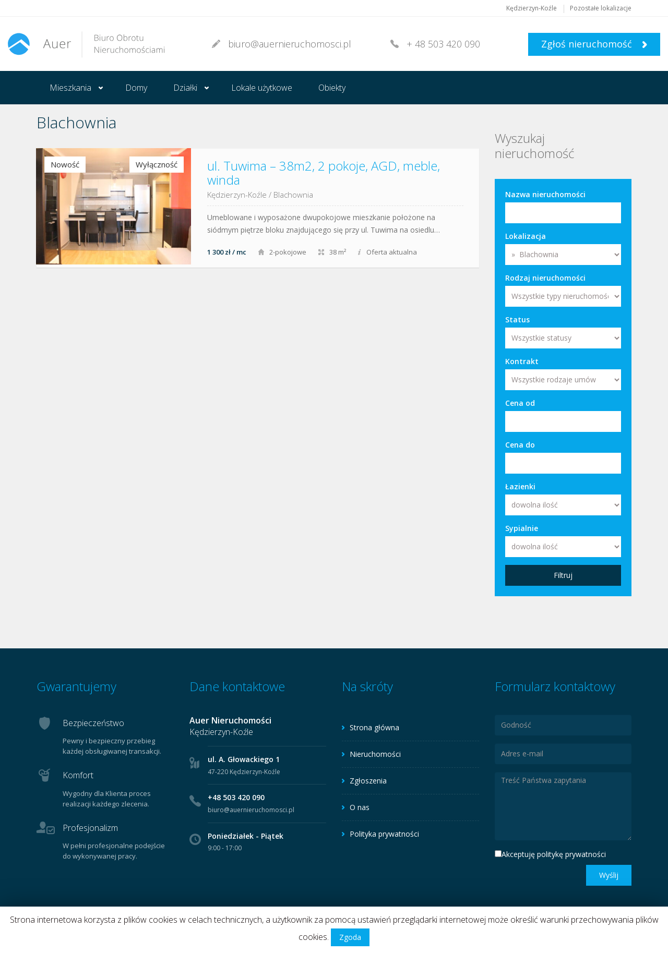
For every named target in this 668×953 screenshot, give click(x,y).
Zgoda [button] (350, 937)
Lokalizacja (525, 236)
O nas (359, 807)
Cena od (520, 403)
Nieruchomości (375, 754)
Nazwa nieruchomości (545, 194)
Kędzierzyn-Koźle (531, 8)
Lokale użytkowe (261, 87)
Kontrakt (522, 361)
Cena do (520, 445)
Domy (136, 87)
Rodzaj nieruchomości (545, 278)
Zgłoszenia (368, 781)
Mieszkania (70, 87)
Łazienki (520, 486)
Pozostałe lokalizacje (600, 8)
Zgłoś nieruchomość (594, 44)
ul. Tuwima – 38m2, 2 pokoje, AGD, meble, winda (323, 172)
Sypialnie (521, 528)
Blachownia (293, 194)
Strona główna (374, 727)
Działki (185, 87)
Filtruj (563, 575)
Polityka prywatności (384, 834)
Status (517, 319)
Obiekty (331, 87)
